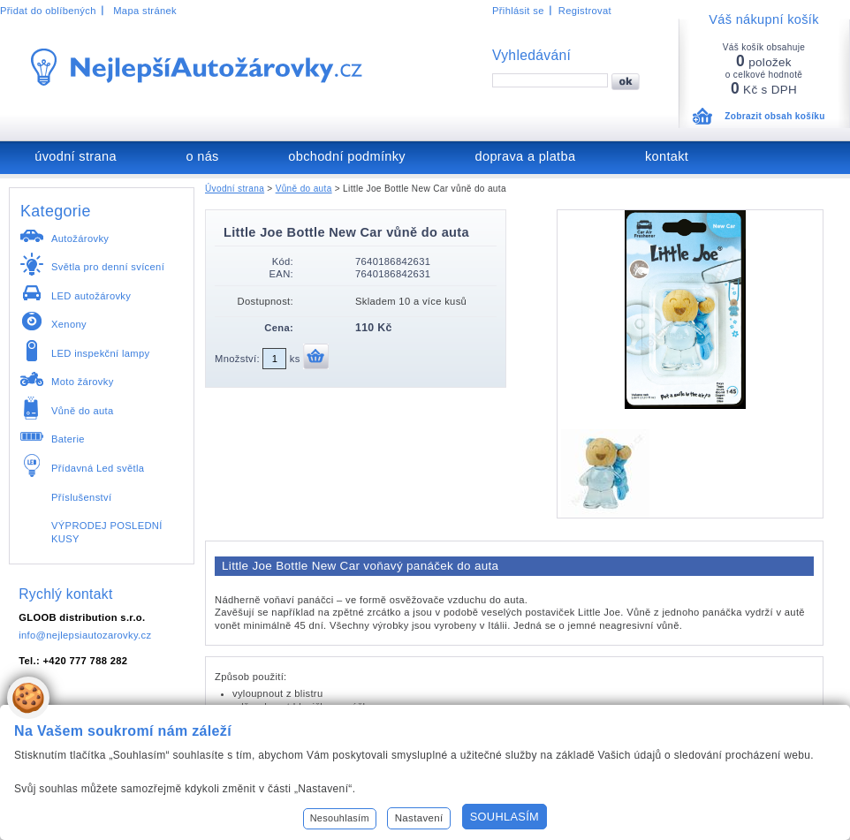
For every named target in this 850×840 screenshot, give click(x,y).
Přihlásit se (518, 10)
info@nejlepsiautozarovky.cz (85, 635)
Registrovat (584, 10)
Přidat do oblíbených (48, 10)
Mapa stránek (145, 10)
